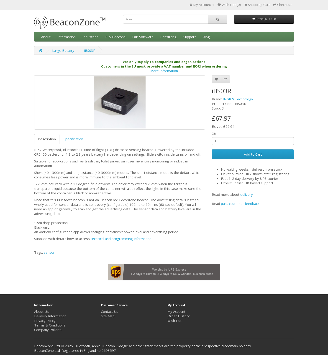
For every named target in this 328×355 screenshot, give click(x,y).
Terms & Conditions (49, 325)
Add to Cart (253, 154)
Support (189, 36)
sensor (49, 252)
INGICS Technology (238, 99)
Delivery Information (50, 316)
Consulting (168, 36)
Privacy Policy (45, 320)
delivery (246, 194)
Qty (214, 134)
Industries (90, 36)
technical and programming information (121, 238)
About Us (41, 311)
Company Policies (48, 329)
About (46, 36)
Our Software (143, 36)
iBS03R (89, 50)
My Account (176, 311)
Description (47, 139)
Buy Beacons (115, 36)
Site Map (108, 316)
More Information (164, 70)
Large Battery (63, 50)
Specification (73, 139)
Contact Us (109, 311)
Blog (206, 36)
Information (66, 36)
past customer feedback (240, 203)
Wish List (174, 320)
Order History (178, 316)
